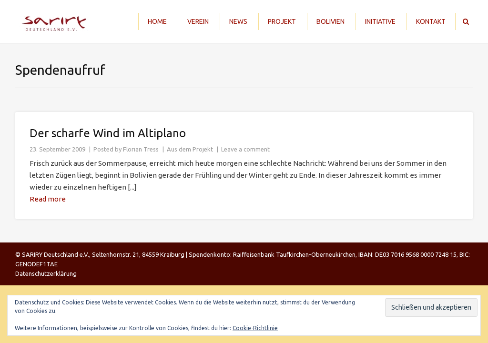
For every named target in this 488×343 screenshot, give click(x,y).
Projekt (282, 21)
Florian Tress (141, 149)
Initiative (380, 21)
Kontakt (431, 21)
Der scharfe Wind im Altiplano (108, 133)
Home (157, 21)
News (238, 21)
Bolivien (330, 21)
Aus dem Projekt (190, 149)
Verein (198, 21)
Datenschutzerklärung (46, 273)
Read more (48, 199)
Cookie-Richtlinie (255, 328)
